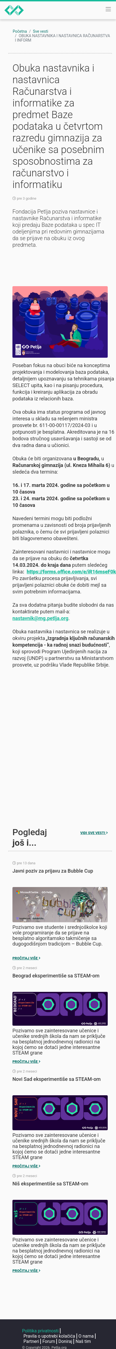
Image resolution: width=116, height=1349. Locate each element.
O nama (86, 1336)
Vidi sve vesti (94, 833)
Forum (48, 1341)
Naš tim (83, 1341)
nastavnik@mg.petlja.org (40, 618)
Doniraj (65, 1341)
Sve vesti (40, 31)
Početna (20, 31)
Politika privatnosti (40, 1330)
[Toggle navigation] (108, 9)
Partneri (31, 1341)
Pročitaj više (26, 958)
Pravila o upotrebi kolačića (49, 1336)
